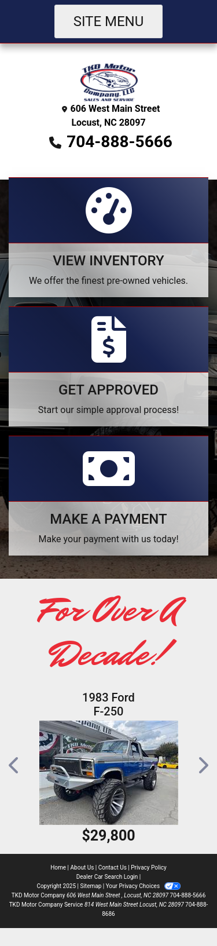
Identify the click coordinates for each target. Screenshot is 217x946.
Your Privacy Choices (143, 886)
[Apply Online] (108, 366)
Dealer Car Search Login (107, 877)
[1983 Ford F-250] (108, 773)
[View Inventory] (108, 237)
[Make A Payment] (108, 496)
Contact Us (112, 867)
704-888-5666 (119, 141)
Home (58, 867)
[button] (14, 765)
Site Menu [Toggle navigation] (108, 21)
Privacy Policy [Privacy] (149, 867)
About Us (82, 867)
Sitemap (90, 886)
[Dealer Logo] (109, 81)
